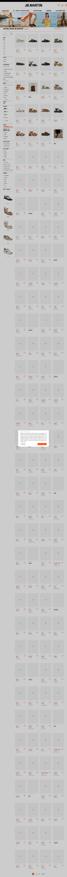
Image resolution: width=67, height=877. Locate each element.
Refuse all (23, 444)
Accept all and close (42, 444)
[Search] (11, 33)
